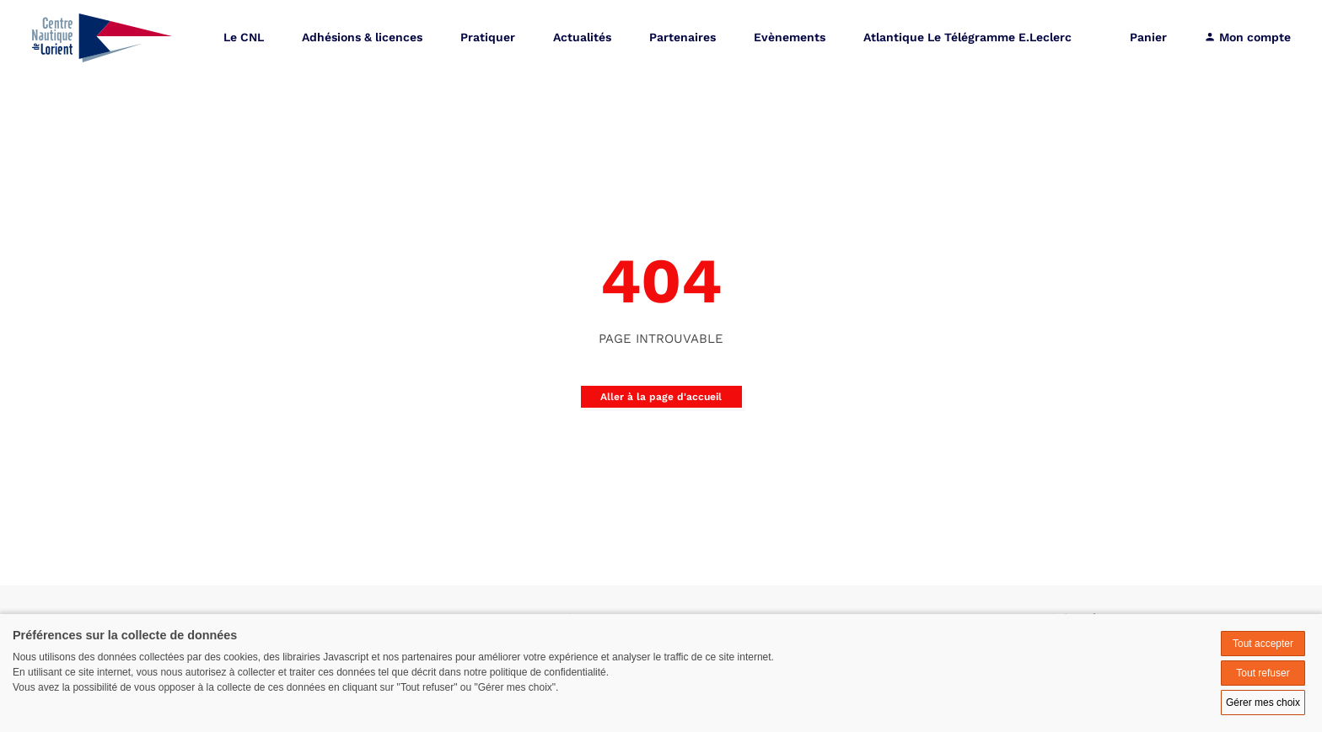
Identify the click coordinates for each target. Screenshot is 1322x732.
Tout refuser (1262, 673)
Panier (1148, 37)
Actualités (582, 37)
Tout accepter (1263, 643)
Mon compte (1247, 37)
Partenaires (682, 37)
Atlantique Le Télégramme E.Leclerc (967, 37)
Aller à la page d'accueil (661, 397)
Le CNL (243, 37)
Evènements (789, 37)
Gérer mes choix (1263, 702)
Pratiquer (487, 37)
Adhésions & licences (362, 37)
